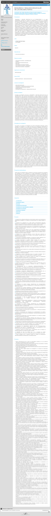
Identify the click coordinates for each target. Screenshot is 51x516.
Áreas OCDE (22, 13)
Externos (18, 213)
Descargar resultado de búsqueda (5, 46)
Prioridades (43, 13)
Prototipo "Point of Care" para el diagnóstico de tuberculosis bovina (26, 261)
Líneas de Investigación (29, 13)
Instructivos (18, 510)
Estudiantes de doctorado (21, 205)
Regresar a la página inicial (7, 508)
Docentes (18, 203)
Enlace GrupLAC (4, 40)
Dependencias (27, 12)
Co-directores (19, 200)
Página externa (4, 42)
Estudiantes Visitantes (20, 210)
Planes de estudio (33, 12)
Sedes (23, 12)
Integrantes (27, 14)
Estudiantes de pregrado (21, 208)
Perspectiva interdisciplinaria (19, 14)
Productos (36, 14)
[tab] (31, 201)
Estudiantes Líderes (20, 202)
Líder (20, 12)
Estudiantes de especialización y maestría (24, 207)
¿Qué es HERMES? (12, 510)
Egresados (18, 211)
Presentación (16, 12)
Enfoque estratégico (37, 13)
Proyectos (31, 14)
